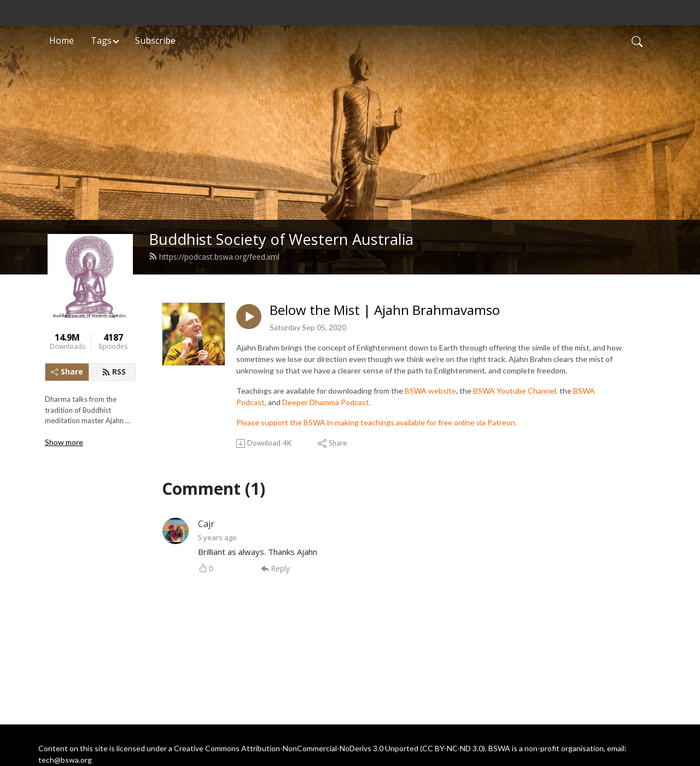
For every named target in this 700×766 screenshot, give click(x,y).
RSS (114, 371)
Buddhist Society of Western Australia (281, 239)
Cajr (206, 524)
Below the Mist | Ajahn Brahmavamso (385, 310)
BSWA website (430, 390)
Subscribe (155, 40)
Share (67, 371)
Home (61, 40)
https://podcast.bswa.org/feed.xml (214, 257)
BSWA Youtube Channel (514, 390)
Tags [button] (101, 40)
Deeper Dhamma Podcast (325, 402)
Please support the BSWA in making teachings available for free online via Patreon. (376, 422)
